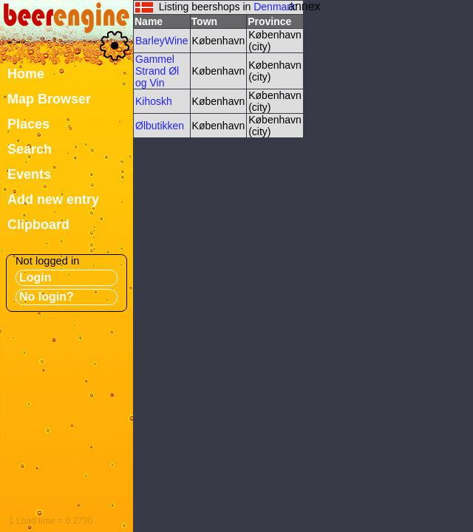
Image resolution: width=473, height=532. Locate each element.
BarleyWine (161, 41)
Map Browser (49, 99)
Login (35, 277)
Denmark (274, 7)
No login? (46, 296)
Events (29, 174)
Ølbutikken (159, 126)
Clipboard (38, 224)
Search (29, 149)
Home (25, 73)
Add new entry (53, 199)
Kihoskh (153, 101)
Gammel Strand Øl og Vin (157, 71)
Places (28, 124)
